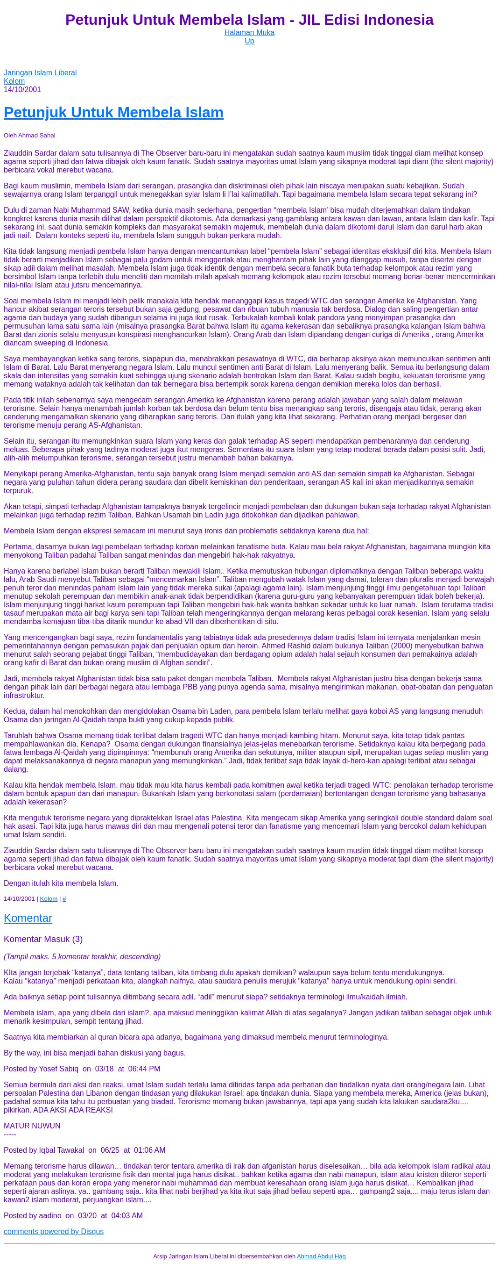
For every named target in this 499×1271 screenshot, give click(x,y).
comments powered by (54, 1231)
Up (249, 41)
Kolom (14, 81)
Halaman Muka (250, 32)
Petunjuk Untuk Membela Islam (114, 112)
